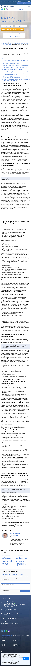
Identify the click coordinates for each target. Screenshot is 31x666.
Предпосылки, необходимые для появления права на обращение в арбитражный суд (15, 73)
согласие (10, 658)
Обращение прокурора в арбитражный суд (12, 69)
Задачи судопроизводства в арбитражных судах (8, 560)
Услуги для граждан (7, 26)
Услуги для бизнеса (20, 26)
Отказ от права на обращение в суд (11, 63)
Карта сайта (3, 645)
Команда (19, 1)
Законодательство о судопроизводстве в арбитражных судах (6, 557)
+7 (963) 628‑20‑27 (9, 603)
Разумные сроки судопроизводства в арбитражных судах (21, 564)
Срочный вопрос (7, 590)
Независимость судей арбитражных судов (21, 560)
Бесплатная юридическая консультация (9, 1)
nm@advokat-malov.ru (10, 609)
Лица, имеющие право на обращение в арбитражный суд (16, 67)
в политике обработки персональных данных (10, 663)
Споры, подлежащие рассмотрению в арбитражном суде (15, 71)
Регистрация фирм (16, 645)
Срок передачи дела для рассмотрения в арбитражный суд (16, 65)
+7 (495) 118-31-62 (24, 9)
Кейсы (29, 1)
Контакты (25, 1)
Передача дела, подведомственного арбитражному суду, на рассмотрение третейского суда (16, 80)
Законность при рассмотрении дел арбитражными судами (7, 564)
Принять (26, 658)
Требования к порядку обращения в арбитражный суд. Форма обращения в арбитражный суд (15, 76)
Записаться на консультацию (23, 3)
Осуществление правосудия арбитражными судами (21, 557)
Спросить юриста (25, 590)
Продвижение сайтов (7, 635)
